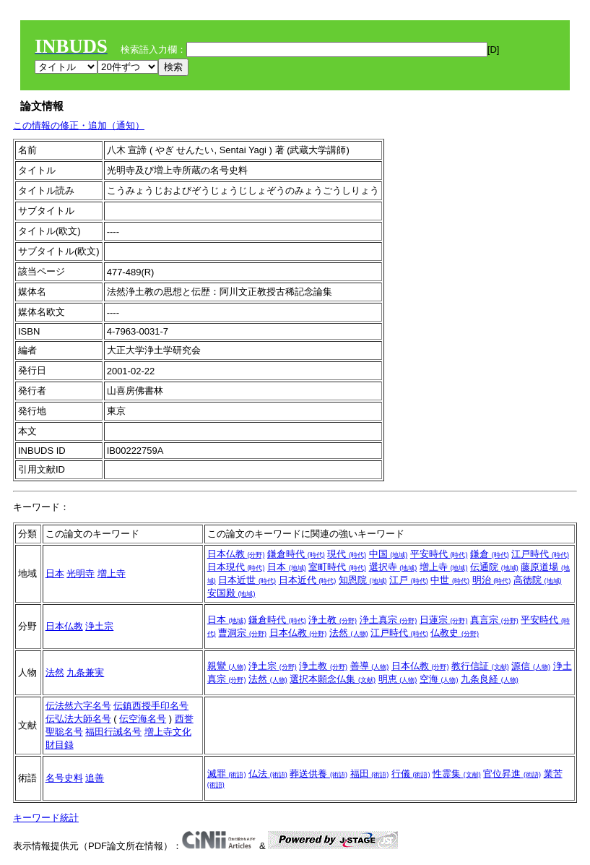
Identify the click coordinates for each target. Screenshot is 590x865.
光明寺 (80, 573)
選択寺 (393, 566)
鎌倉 (489, 553)
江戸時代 (540, 553)
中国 (388, 553)
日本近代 (308, 579)
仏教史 (454, 632)
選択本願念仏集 (333, 679)
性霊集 (457, 773)
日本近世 (247, 579)
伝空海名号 (142, 718)
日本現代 (236, 566)
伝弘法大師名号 (78, 718)
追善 (94, 778)
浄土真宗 (388, 619)
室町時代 (337, 566)
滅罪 (226, 773)
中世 (449, 579)
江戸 (408, 579)
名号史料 (64, 778)
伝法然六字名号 (78, 705)
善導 (369, 665)
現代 (346, 553)
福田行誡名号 (113, 731)
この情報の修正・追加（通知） (78, 125)
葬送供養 (318, 773)
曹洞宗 (242, 632)
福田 (369, 773)
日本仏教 (236, 553)
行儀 (410, 773)
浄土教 (332, 619)
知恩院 (363, 579)
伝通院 (494, 566)
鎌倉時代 (296, 553)
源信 (530, 665)
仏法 (267, 773)
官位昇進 (512, 773)
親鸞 (226, 665)
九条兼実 (85, 672)
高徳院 (537, 579)
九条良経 (490, 679)
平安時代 (439, 553)
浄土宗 (99, 626)
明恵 (397, 679)
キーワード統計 (46, 817)
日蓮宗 (444, 619)
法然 (348, 632)
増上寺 (111, 573)
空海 (439, 679)
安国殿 (231, 593)
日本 (54, 573)
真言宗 (494, 619)
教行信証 (480, 665)
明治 (491, 579)
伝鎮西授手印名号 (150, 705)
